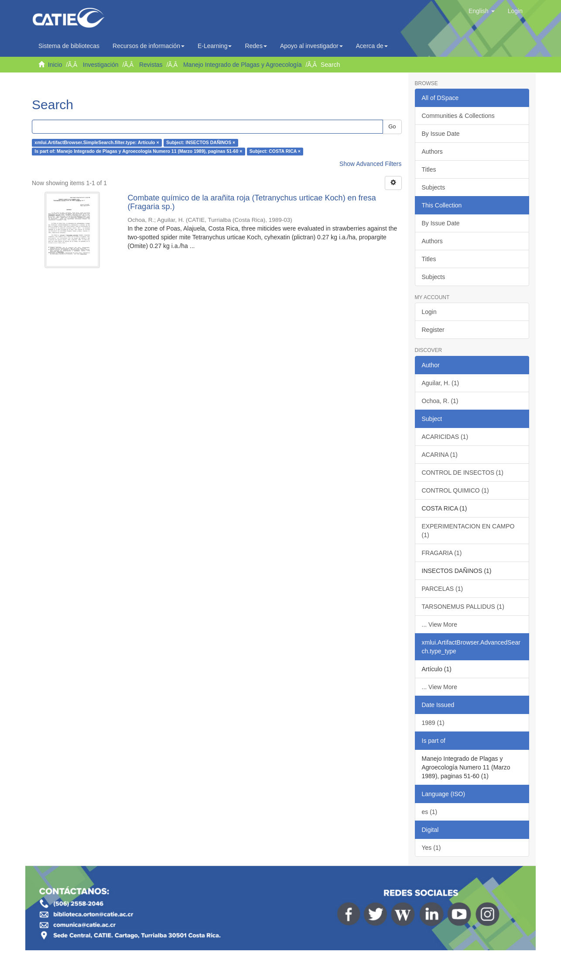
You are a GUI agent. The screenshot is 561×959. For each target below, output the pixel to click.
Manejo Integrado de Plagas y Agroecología (242, 64)
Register (433, 329)
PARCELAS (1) (442, 588)
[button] (481, 11)
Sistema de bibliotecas (68, 45)
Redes (256, 45)
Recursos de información (149, 45)
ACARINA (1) (440, 454)
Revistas (151, 64)
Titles (429, 169)
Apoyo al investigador (311, 45)
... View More (439, 624)
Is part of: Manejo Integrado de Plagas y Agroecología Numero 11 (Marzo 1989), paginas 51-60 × (138, 151)
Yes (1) (431, 847)
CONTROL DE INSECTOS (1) (462, 472)
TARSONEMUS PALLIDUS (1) (463, 606)
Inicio (55, 64)
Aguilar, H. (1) (440, 382)
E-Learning (215, 45)
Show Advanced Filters (370, 163)
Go (392, 126)
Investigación (101, 64)
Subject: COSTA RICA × (275, 151)
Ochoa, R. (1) (440, 400)
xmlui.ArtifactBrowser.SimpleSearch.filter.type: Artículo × (96, 142)
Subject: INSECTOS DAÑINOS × (200, 142)
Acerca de (372, 45)
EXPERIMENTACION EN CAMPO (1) (468, 530)
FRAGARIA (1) (442, 552)
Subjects (433, 187)
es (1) (430, 811)
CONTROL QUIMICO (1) (455, 490)
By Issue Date (441, 133)
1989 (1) (433, 722)
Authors (432, 151)
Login (429, 311)
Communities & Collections (458, 115)
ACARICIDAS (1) (445, 436)
